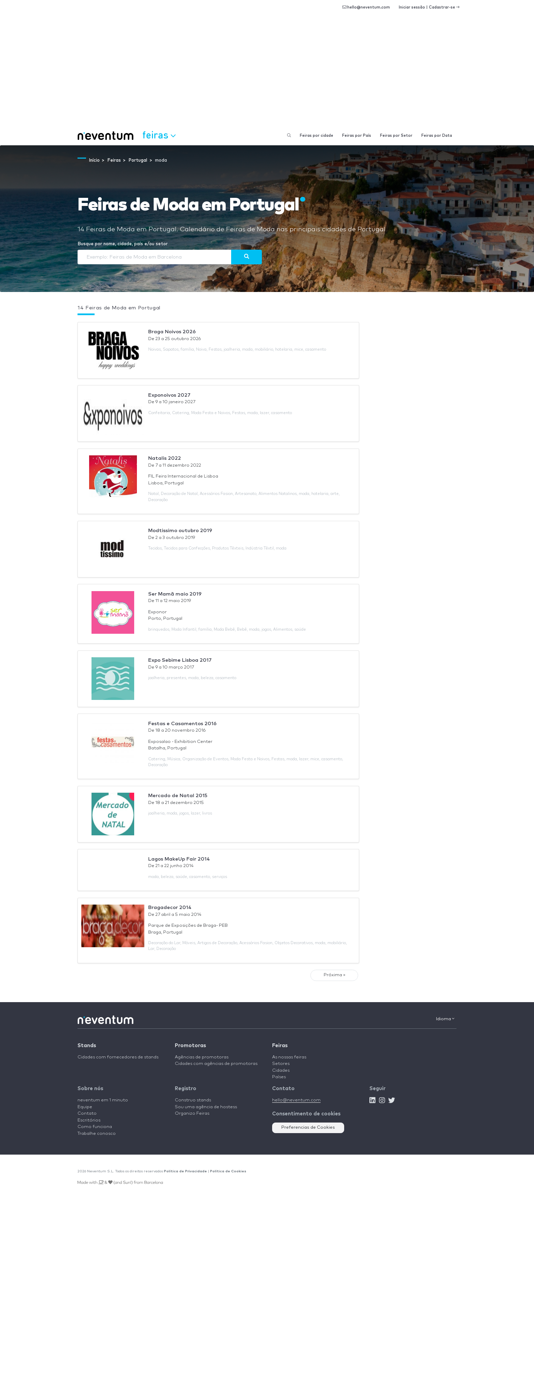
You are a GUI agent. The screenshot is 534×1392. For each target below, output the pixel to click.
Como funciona (95, 1127)
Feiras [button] (158, 134)
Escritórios (89, 1120)
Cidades (281, 1070)
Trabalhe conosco (97, 1133)
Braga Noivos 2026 (172, 331)
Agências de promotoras (201, 1057)
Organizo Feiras (192, 1113)
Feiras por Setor (396, 135)
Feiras (279, 1045)
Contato (87, 1113)
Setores (281, 1063)
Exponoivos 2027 (169, 395)
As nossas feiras (289, 1057)
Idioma (445, 1018)
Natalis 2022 (164, 458)
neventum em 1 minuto (103, 1100)
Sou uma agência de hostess (206, 1107)
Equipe (85, 1107)
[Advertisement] (267, 75)
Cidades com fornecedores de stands (118, 1057)
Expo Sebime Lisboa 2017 (180, 660)
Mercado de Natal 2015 (177, 795)
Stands (87, 1045)
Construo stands (193, 1100)
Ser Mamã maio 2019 (174, 594)
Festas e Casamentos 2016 (182, 723)
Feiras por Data (436, 135)
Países (279, 1077)
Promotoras (190, 1045)
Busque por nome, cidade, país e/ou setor (123, 244)
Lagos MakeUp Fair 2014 (179, 859)
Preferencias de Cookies (308, 1127)
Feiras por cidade (316, 135)
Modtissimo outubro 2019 (180, 530)
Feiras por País (356, 135)
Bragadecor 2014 (170, 907)
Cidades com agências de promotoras (216, 1063)
